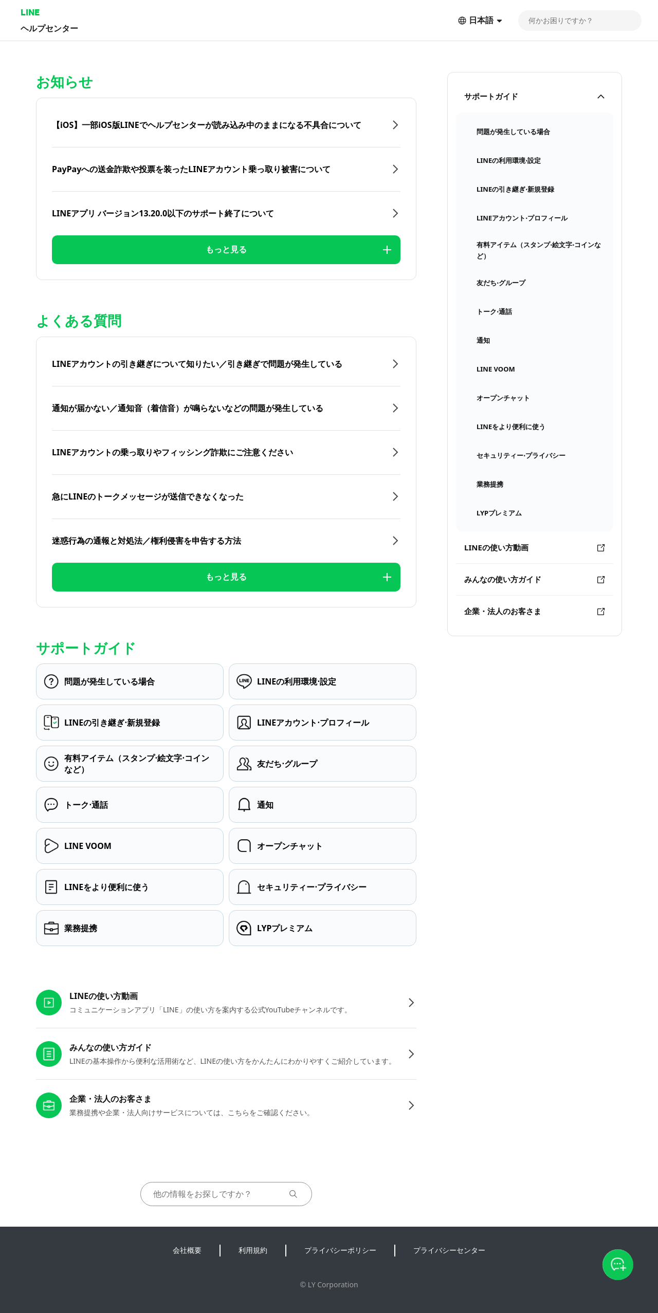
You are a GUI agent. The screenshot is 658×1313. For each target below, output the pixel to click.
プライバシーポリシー (340, 1250)
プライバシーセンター (449, 1250)
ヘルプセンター (49, 28)
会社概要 (187, 1250)
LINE (30, 12)
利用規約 (253, 1250)
